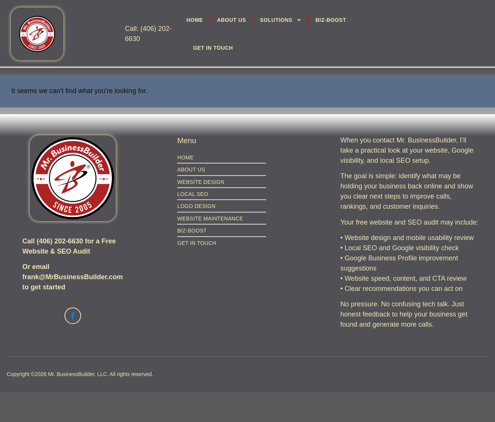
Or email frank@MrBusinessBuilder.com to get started (72, 277)
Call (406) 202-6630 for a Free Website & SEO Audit (69, 246)
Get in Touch (213, 48)
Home (194, 20)
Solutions (281, 20)
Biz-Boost (331, 20)
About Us (231, 20)
